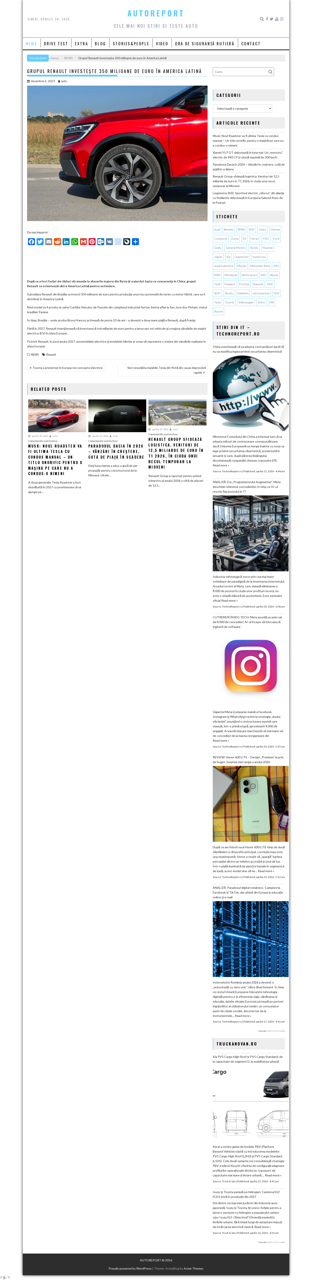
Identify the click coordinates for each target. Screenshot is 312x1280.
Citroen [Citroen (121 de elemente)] (275, 229)
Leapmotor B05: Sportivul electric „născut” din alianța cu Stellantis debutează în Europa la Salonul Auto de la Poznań (248, 197)
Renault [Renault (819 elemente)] (258, 284)
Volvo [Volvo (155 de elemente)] (261, 302)
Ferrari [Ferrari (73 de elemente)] (254, 238)
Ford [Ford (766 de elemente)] (276, 238)
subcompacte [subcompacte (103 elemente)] (261, 293)
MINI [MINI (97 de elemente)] (217, 275)
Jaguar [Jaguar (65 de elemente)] (218, 257)
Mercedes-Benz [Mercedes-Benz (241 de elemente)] (260, 266)
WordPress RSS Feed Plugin (275, 1031)
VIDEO (162, 43)
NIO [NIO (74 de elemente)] (263, 275)
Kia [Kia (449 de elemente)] (229, 257)
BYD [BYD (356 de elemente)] (252, 229)
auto (62, 81)
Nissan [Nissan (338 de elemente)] (274, 275)
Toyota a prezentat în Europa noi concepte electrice (67, 368)
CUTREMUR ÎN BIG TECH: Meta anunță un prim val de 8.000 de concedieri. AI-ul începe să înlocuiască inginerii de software (247, 622)
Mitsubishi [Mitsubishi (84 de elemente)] (230, 275)
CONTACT (251, 43)
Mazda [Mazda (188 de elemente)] (241, 266)
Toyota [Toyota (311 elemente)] (229, 302)
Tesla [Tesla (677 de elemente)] (217, 302)
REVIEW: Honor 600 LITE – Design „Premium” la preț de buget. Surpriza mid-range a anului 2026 (248, 759)
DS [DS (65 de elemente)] (244, 238)
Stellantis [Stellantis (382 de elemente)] (243, 293)
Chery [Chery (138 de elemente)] (262, 229)
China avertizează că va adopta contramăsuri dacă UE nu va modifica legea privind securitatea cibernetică (248, 349)
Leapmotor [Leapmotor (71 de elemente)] (242, 257)
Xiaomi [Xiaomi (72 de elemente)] (218, 311)
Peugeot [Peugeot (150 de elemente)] (229, 284)
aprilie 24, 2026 (38, 436)
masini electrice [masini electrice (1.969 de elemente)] (223, 266)
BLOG (100, 43)
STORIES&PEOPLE (131, 43)
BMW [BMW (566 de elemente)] (241, 229)
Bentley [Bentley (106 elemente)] (229, 229)
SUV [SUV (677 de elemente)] (276, 293)
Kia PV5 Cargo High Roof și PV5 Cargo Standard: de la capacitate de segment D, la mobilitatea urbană (248, 1059)
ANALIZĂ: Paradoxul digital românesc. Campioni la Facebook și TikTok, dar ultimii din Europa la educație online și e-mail (248, 892)
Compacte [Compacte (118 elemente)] (220, 238)
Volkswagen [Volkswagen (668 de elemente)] (246, 302)
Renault (51, 354)
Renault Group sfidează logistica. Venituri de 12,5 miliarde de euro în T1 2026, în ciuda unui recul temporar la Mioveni (246, 181)
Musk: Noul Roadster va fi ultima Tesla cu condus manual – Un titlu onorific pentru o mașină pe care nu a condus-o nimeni (248, 140)
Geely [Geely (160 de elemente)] (217, 247)
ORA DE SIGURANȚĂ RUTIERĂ (204, 43)
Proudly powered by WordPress (130, 1268)
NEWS (31, 43)
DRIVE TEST (56, 43)
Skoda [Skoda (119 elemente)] (229, 293)
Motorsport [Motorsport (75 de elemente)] (249, 275)
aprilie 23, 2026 (98, 436)
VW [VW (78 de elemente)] (271, 302)
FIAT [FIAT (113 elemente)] (266, 238)
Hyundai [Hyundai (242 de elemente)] (267, 247)
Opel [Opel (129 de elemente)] (217, 284)
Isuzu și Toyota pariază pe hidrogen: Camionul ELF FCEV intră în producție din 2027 (246, 1194)
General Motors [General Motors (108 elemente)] (236, 247)
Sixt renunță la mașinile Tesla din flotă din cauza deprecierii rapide (166, 370)
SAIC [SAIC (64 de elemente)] (270, 284)
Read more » (221, 465)
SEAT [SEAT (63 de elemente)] (217, 293)
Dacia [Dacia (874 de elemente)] (235, 238)
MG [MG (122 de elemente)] (276, 266)
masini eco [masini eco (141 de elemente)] (259, 257)
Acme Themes (193, 1268)
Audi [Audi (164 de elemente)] (217, 229)
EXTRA (81, 43)
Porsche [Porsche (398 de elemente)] (244, 284)
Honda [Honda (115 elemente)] (254, 247)
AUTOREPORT (156, 13)
